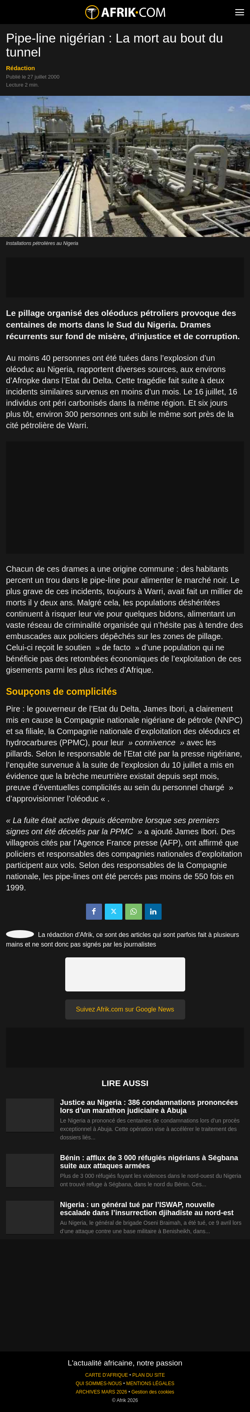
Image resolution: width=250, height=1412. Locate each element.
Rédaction (20, 68)
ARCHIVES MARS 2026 (101, 1392)
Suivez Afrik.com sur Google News (125, 1009)
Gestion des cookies (152, 1392)
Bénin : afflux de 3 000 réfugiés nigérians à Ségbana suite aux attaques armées (149, 1162)
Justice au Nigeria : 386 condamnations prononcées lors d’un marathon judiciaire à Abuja (149, 1106)
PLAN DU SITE (148, 1375)
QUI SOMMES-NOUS (99, 1383)
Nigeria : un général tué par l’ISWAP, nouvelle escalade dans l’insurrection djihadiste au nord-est (147, 1209)
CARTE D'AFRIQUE (106, 1375)
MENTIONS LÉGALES (150, 1383)
